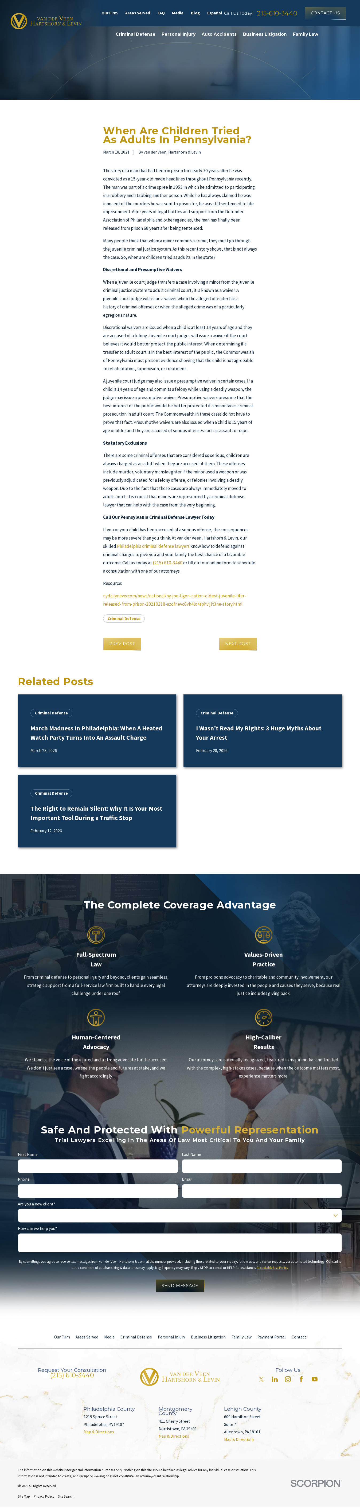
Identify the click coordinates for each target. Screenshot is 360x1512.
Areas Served (137, 12)
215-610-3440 (277, 13)
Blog (195, 12)
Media (177, 12)
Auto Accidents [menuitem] (219, 34)
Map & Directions (99, 1431)
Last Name (191, 1154)
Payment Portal (271, 1337)
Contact (299, 1337)
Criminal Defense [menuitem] (135, 34)
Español (214, 12)
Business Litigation (208, 1337)
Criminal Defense (124, 618)
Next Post (238, 643)
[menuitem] (24, 1496)
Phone (24, 1179)
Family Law (242, 1337)
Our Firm (109, 12)
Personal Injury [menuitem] (178, 34)
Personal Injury (171, 1337)
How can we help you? (37, 1228)
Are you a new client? (36, 1203)
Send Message (180, 1285)
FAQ (161, 12)
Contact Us (325, 12)
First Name (28, 1154)
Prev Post (122, 643)
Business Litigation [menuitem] (265, 34)
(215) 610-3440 (167, 563)
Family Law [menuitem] (305, 34)
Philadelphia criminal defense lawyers (153, 546)
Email (187, 1179)
